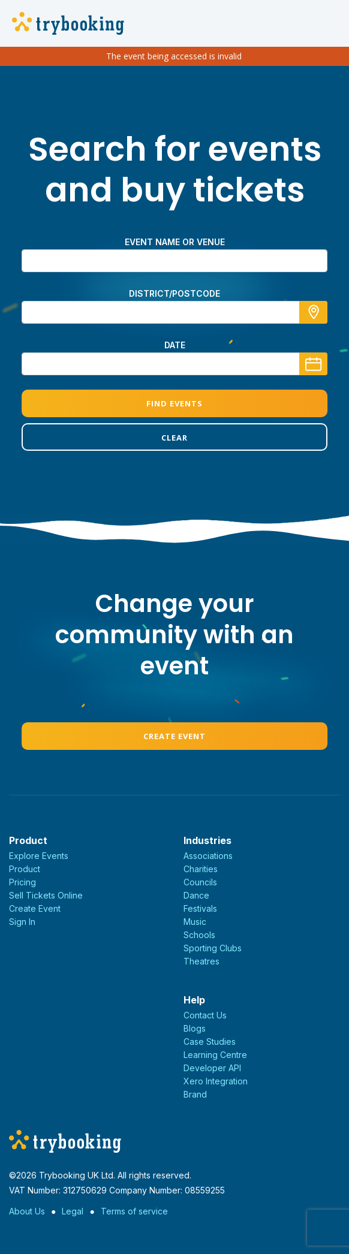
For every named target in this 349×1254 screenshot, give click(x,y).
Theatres (201, 961)
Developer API (212, 1068)
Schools (199, 935)
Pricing (22, 882)
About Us (27, 1211)
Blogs (194, 1028)
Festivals (200, 908)
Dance (196, 895)
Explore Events (38, 856)
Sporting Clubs (212, 948)
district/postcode (174, 293)
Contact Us (205, 1015)
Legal (72, 1211)
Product (24, 869)
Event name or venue (175, 242)
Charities (200, 869)
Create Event (174, 736)
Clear (174, 437)
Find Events (174, 403)
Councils (200, 882)
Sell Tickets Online (46, 895)
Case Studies (209, 1041)
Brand (195, 1094)
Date (174, 345)
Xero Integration (215, 1081)
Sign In (22, 922)
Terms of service (134, 1211)
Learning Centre (215, 1055)
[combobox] (174, 312)
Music (194, 922)
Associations (208, 856)
